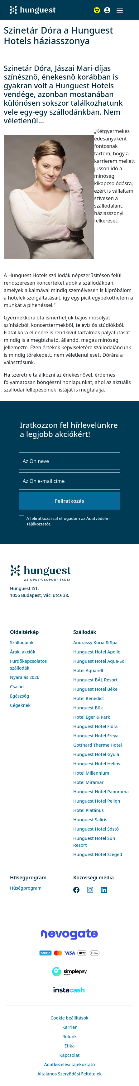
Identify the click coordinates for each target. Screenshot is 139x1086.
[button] (120, 10)
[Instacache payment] (69, 990)
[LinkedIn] (104, 889)
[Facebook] (76, 889)
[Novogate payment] (69, 934)
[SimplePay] (69, 971)
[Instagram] (90, 889)
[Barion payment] (69, 953)
